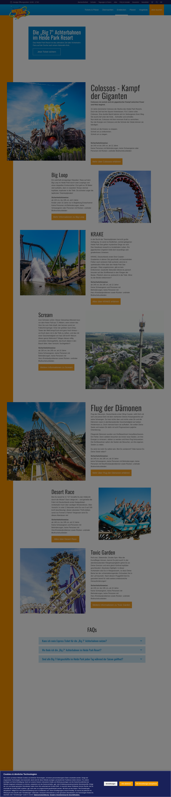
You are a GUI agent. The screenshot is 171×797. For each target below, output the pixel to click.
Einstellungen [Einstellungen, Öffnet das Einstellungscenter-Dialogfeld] (110, 783)
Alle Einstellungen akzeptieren (146, 783)
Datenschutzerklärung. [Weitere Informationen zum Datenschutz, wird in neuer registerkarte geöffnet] (41, 795)
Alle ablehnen (126, 783)
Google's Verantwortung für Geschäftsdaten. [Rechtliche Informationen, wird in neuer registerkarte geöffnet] (65, 795)
